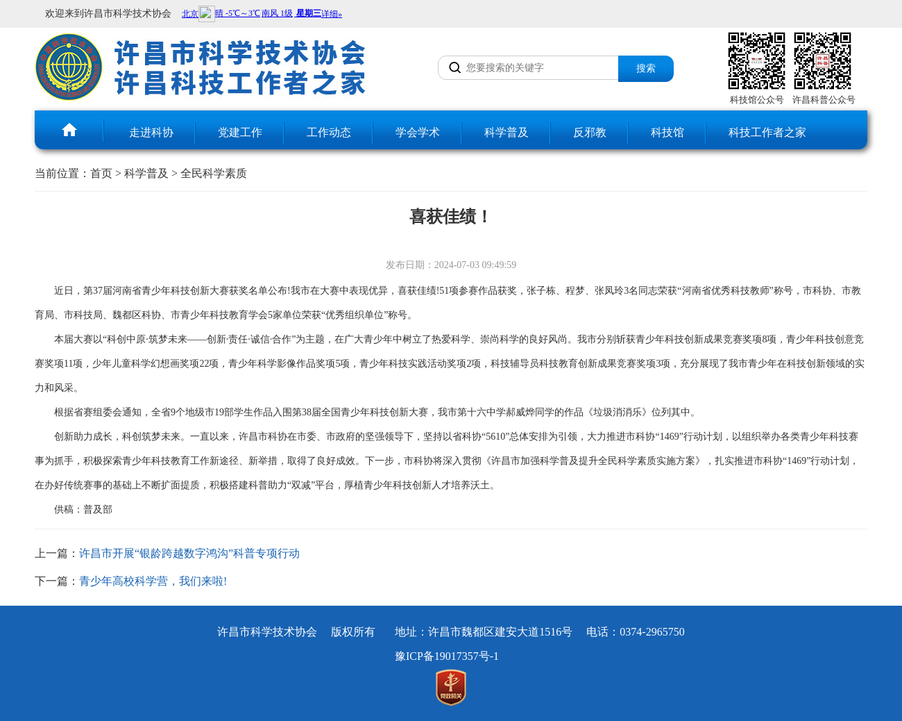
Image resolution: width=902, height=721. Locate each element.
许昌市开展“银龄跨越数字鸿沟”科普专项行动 (189, 553)
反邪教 (589, 132)
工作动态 (329, 132)
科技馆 (667, 132)
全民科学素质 (213, 173)
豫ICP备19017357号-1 (447, 656)
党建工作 (240, 132)
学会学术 (417, 132)
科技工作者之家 (767, 132)
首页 (101, 173)
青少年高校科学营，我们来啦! (153, 581)
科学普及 (506, 132)
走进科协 (151, 132)
